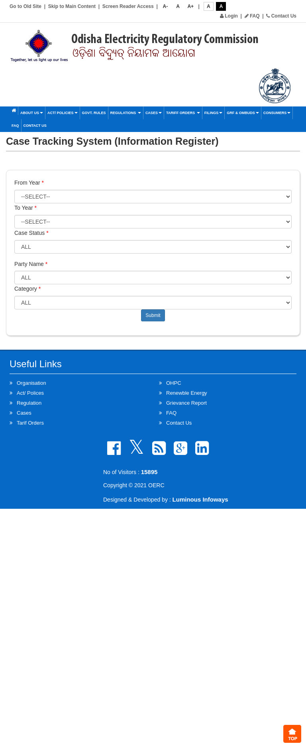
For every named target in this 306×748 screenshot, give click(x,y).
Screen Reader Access (128, 6)
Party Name (30, 264)
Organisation (31, 383)
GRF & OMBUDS (243, 113)
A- (165, 6)
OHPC (173, 383)
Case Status (31, 233)
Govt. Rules (94, 113)
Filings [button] (213, 113)
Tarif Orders (30, 423)
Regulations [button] (125, 113)
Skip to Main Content (72, 6)
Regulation (29, 403)
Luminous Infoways (200, 499)
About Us (31, 113)
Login (229, 16)
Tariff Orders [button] (183, 113)
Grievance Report (186, 403)
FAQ (252, 16)
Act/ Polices (30, 393)
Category (27, 288)
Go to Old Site (25, 6)
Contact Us (281, 16)
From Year (29, 182)
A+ (190, 6)
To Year (25, 208)
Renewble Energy (186, 393)
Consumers (277, 113)
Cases (153, 113)
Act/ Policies (62, 113)
